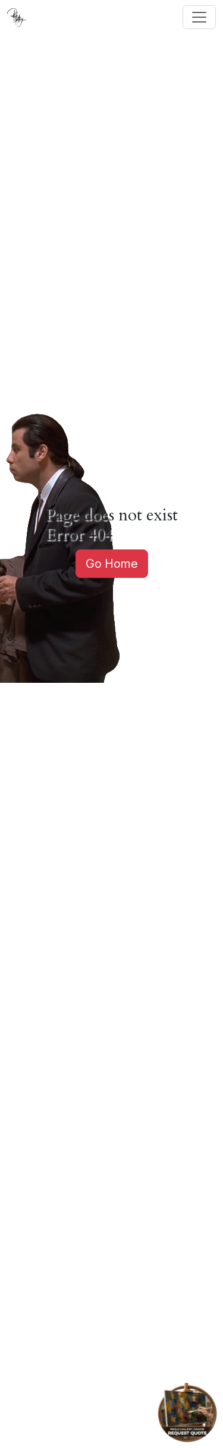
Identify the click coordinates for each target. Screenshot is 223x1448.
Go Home (112, 564)
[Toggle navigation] (199, 17)
